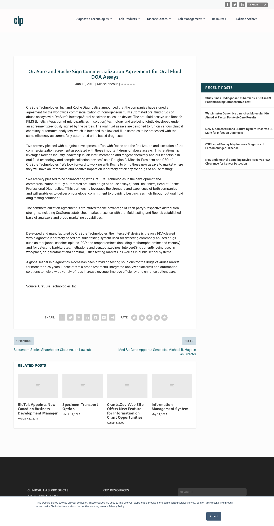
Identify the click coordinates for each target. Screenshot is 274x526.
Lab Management (190, 21)
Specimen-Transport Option (80, 403)
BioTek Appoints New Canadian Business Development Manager (38, 405)
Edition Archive (246, 21)
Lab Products (128, 21)
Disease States (157, 21)
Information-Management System (170, 403)
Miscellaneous (107, 80)
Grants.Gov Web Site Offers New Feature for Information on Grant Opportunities (125, 407)
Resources (219, 21)
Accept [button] (214, 516)
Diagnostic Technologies (92, 21)
